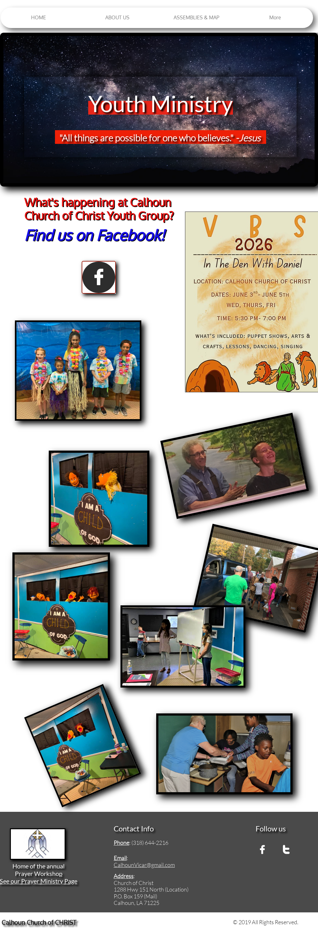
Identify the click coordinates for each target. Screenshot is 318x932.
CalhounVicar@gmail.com (144, 864)
